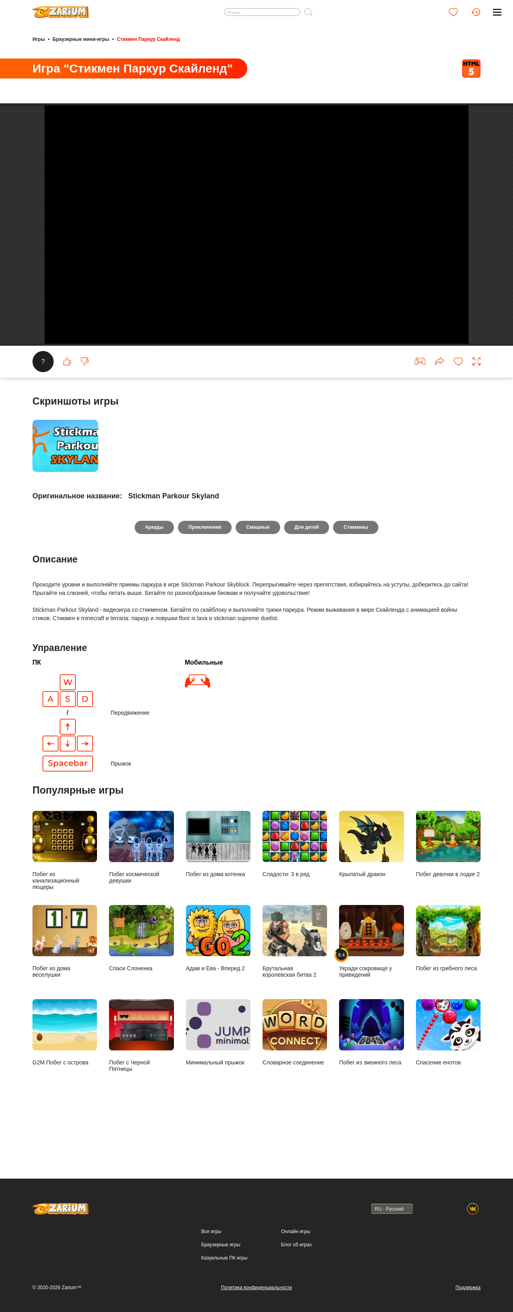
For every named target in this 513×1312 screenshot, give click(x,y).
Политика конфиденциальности (256, 1289)
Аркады (154, 575)
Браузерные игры (220, 1246)
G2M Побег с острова (64, 1080)
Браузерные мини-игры (81, 39)
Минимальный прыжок (218, 1080)
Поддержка (468, 1289)
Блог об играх (296, 1246)
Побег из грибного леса (448, 986)
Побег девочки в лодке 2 (448, 892)
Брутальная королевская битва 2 (295, 989)
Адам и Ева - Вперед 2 (218, 986)
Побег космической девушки (141, 895)
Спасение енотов (448, 1080)
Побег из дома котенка (218, 892)
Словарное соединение (295, 1080)
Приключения (204, 575)
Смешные (257, 575)
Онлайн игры (295, 1233)
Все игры (211, 1233)
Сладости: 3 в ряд (295, 892)
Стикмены (355, 575)
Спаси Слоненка (141, 986)
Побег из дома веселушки (64, 989)
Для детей (307, 575)
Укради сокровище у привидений (371, 989)
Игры (38, 39)
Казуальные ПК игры (224, 1259)
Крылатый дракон (371, 892)
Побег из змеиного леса (371, 1080)
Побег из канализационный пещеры (64, 898)
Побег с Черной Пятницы (141, 1083)
